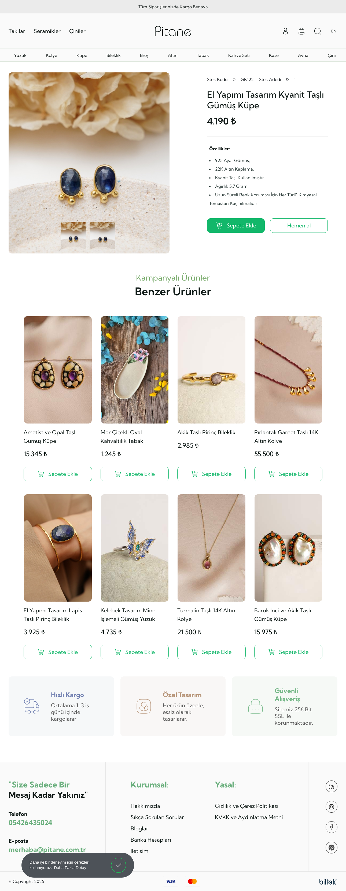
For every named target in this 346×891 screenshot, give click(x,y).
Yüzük (20, 55)
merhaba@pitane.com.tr (47, 849)
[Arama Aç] (317, 31)
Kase (274, 55)
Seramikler (47, 31)
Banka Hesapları (151, 839)
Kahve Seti (239, 55)
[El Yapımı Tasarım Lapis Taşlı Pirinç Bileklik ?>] (58, 652)
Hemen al (299, 225)
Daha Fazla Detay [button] (70, 867)
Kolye (51, 55)
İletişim (139, 851)
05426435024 (30, 822)
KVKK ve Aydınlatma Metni (249, 817)
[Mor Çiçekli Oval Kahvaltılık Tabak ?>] (135, 474)
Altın (173, 55)
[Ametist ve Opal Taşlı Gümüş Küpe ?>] (58, 474)
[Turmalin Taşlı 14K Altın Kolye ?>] (211, 652)
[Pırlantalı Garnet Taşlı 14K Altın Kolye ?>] (288, 474)
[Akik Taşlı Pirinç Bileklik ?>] (211, 474)
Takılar (17, 31)
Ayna (303, 55)
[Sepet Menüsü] (301, 31)
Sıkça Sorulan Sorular (157, 817)
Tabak (203, 55)
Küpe (81, 55)
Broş (144, 55)
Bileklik (113, 55)
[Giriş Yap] (285, 30)
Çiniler (77, 31)
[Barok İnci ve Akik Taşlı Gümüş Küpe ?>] (288, 652)
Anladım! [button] (118, 861)
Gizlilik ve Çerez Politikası (246, 805)
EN (333, 31)
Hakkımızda (145, 805)
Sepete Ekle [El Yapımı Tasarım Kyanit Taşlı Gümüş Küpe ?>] (236, 225)
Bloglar (139, 828)
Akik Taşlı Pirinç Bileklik (206, 432)
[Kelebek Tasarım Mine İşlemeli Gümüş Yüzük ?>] (135, 652)
